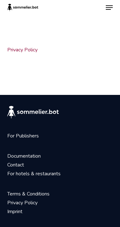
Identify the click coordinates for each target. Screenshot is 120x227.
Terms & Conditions (28, 194)
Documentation (24, 156)
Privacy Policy (22, 49)
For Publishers (23, 136)
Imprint (14, 211)
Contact (15, 165)
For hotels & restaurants (34, 174)
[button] (109, 7)
